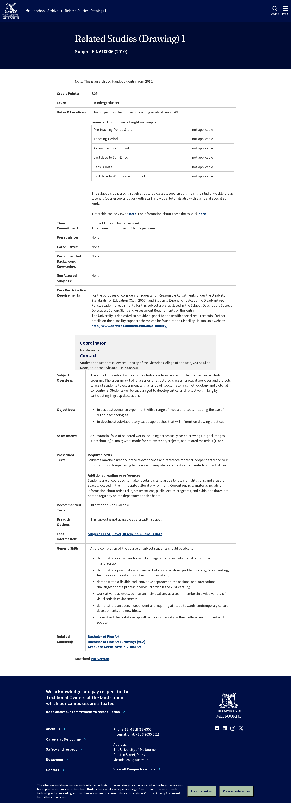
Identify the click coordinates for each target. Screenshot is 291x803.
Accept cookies (201, 791)
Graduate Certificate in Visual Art (114, 646)
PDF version (100, 658)
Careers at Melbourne (63, 739)
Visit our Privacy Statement (162, 793)
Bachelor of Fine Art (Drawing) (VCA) (117, 641)
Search (275, 10)
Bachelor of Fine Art (103, 636)
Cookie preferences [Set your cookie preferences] (236, 791)
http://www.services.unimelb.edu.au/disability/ (129, 325)
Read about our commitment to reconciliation (83, 712)
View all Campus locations (134, 769)
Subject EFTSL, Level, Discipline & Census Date (125, 534)
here (132, 213)
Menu (285, 10)
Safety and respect (61, 749)
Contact (52, 770)
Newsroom (54, 759)
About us (53, 729)
